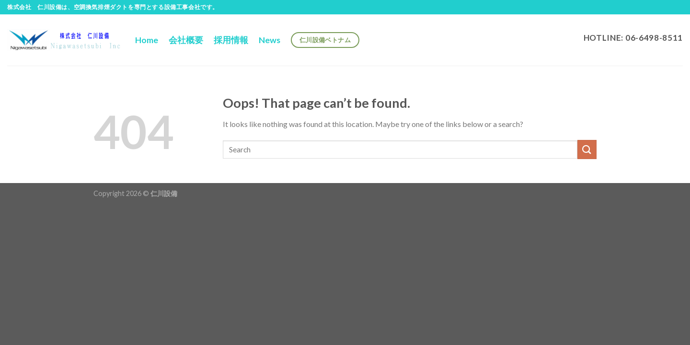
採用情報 (231, 40)
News (269, 40)
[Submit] (587, 149)
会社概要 (186, 40)
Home (146, 40)
